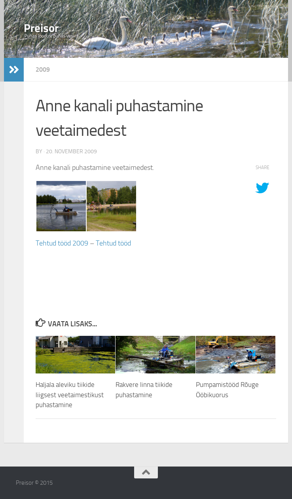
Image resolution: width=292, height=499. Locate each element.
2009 (43, 69)
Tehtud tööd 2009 (62, 243)
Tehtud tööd (113, 243)
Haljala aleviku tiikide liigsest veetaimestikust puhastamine (70, 395)
